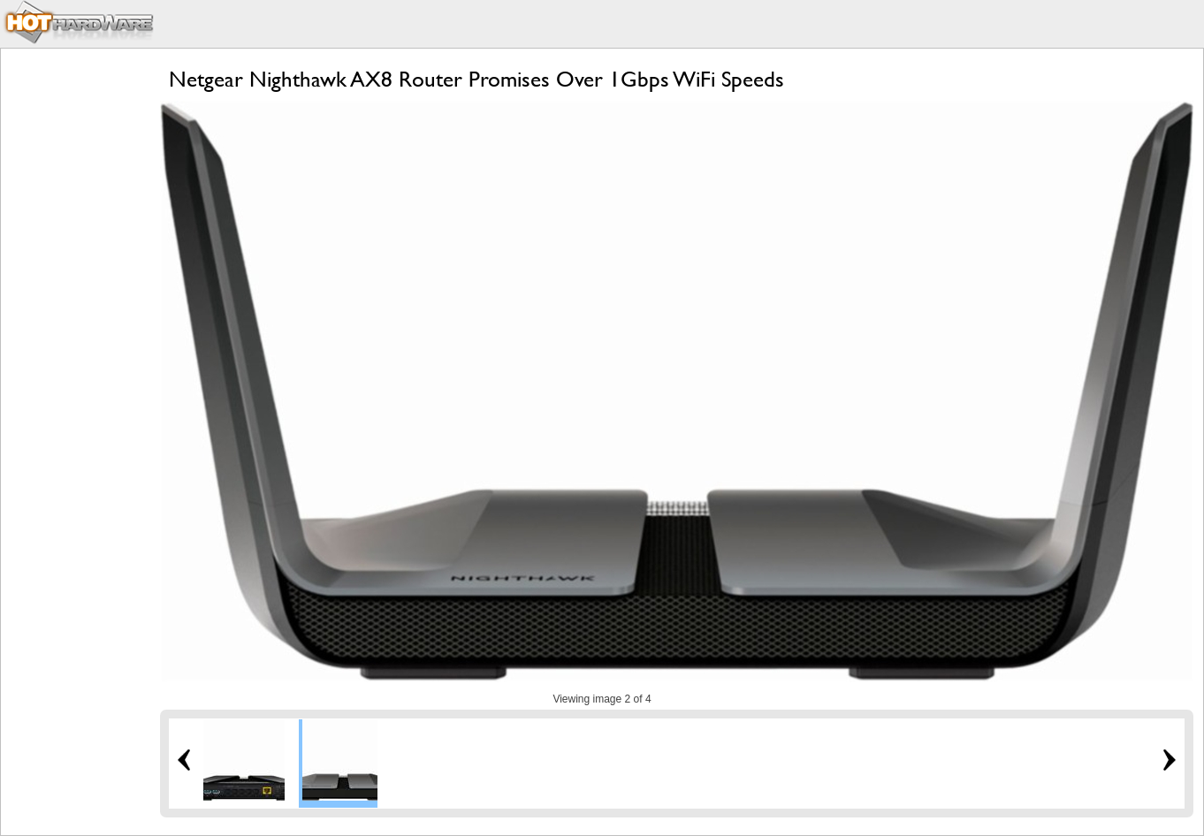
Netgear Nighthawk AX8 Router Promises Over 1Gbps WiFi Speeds (476, 79)
